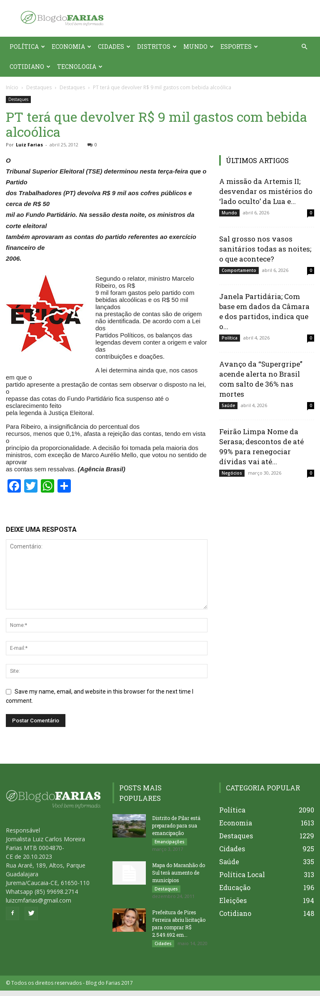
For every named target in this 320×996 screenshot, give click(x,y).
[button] (304, 47)
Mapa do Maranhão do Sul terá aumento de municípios (178, 874)
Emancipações (170, 842)
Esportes (239, 46)
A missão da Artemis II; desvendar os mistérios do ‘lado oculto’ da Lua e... (265, 191)
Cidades (114, 46)
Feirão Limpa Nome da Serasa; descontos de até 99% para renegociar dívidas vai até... (261, 446)
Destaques (39, 87)
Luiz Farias (29, 144)
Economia (71, 46)
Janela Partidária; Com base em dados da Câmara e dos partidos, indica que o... (264, 311)
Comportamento (239, 270)
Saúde (228, 405)
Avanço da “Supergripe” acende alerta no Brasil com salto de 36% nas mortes (260, 379)
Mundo (198, 46)
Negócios (232, 473)
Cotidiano (30, 66)
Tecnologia (79, 66)
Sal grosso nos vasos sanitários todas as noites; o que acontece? (265, 249)
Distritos (157, 46)
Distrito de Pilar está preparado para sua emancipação (176, 825)
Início (12, 87)
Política (27, 46)
